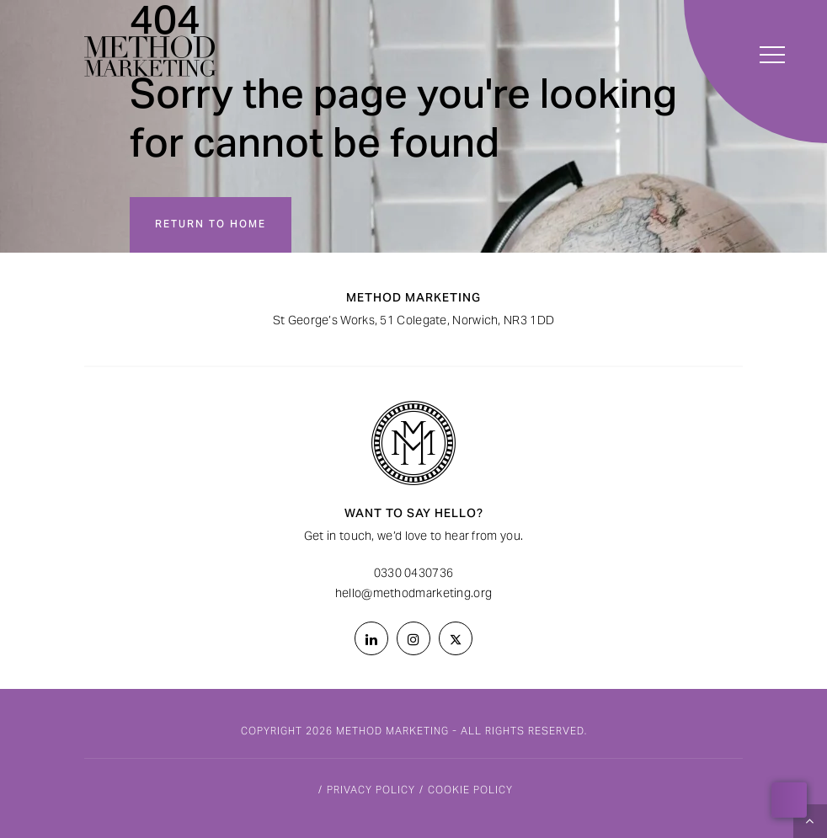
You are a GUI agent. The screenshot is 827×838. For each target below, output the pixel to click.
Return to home (210, 225)
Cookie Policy (470, 791)
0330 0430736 (414, 574)
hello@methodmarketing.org (414, 594)
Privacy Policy (371, 791)
